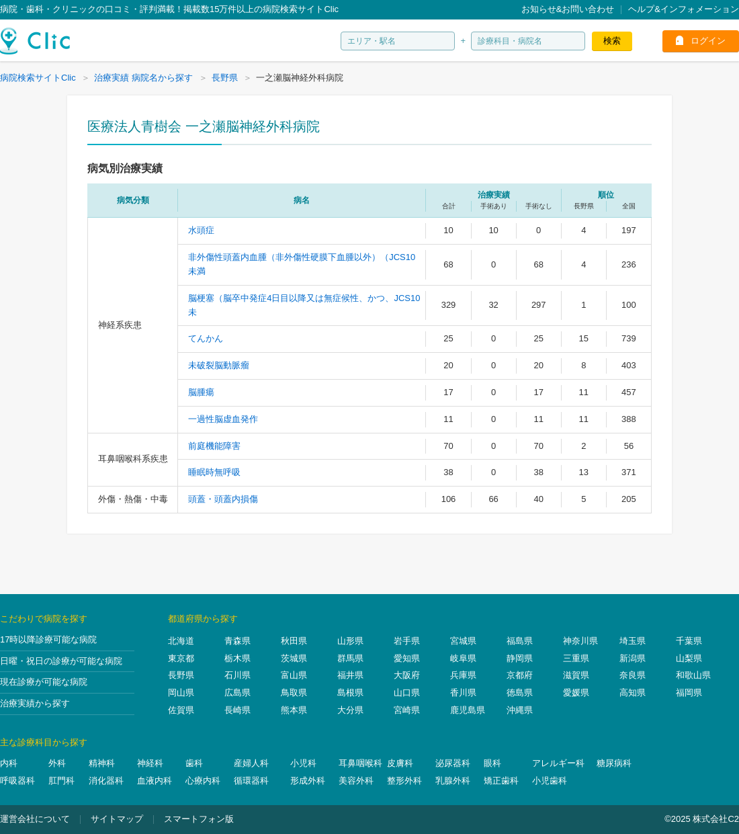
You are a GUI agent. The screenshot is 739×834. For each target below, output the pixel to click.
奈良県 (632, 675)
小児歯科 (549, 781)
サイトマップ (117, 819)
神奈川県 (580, 641)
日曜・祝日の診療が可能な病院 (61, 661)
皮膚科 (400, 763)
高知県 (632, 692)
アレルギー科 (558, 763)
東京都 (181, 658)
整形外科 (404, 781)
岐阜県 (463, 658)
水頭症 (201, 230)
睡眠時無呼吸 (214, 472)
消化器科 (106, 781)
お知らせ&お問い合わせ (568, 9)
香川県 (463, 692)
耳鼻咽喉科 (360, 763)
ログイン (708, 41)
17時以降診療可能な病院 (48, 639)
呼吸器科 (17, 781)
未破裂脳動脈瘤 (218, 365)
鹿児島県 (467, 710)
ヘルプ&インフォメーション (683, 9)
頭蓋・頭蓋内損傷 (223, 499)
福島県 (520, 641)
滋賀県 (576, 675)
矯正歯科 (501, 781)
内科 (8, 763)
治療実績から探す (35, 703)
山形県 (350, 641)
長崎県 (237, 710)
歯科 (194, 763)
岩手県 (407, 641)
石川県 (237, 675)
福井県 (350, 675)
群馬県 (350, 658)
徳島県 (520, 692)
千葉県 (689, 641)
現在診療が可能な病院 (43, 682)
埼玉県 (632, 641)
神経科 (150, 763)
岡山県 (181, 692)
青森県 (237, 641)
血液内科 (154, 781)
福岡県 (689, 692)
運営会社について (35, 819)
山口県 (407, 692)
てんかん (205, 338)
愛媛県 (576, 692)
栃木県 (237, 658)
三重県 (576, 658)
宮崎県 (407, 710)
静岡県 (520, 658)
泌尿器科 (452, 763)
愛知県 (407, 658)
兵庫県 (463, 675)
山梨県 (689, 658)
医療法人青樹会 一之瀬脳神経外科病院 (203, 126)
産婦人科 (251, 763)
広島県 (237, 692)
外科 (57, 763)
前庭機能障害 (214, 446)
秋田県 (294, 641)
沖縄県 (520, 710)
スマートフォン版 (199, 819)
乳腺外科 (452, 781)
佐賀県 (181, 710)
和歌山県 (693, 675)
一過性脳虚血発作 (223, 419)
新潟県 (632, 658)
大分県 (350, 710)
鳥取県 (294, 692)
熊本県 (294, 710)
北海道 (181, 641)
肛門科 (61, 781)
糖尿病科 (614, 763)
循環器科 (251, 781)
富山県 (294, 675)
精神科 (102, 763)
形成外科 (307, 781)
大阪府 (407, 675)
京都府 (520, 675)
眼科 (492, 763)
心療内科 (202, 781)
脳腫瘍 (201, 392)
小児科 (303, 763)
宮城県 (463, 641)
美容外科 (356, 781)
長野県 (181, 675)
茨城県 (294, 658)
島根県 (350, 692)
